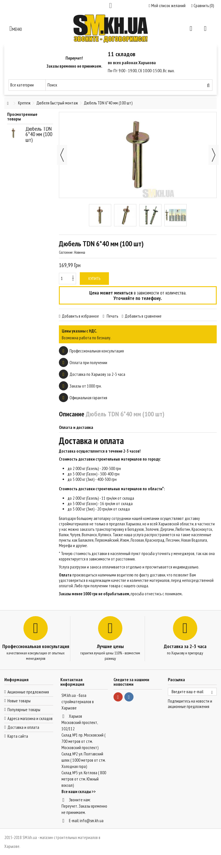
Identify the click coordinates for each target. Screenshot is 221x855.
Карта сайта (17, 736)
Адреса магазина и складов (30, 718)
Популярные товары (23, 709)
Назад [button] (62, 155)
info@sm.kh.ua (91, 820)
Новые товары (19, 700)
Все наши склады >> (78, 791)
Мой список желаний (167, 5)
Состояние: (66, 252)
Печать (112, 316)
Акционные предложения (28, 692)
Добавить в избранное (80, 316)
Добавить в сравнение (143, 316)
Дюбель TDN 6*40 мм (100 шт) (38, 134)
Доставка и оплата (23, 727)
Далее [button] (213, 155)
